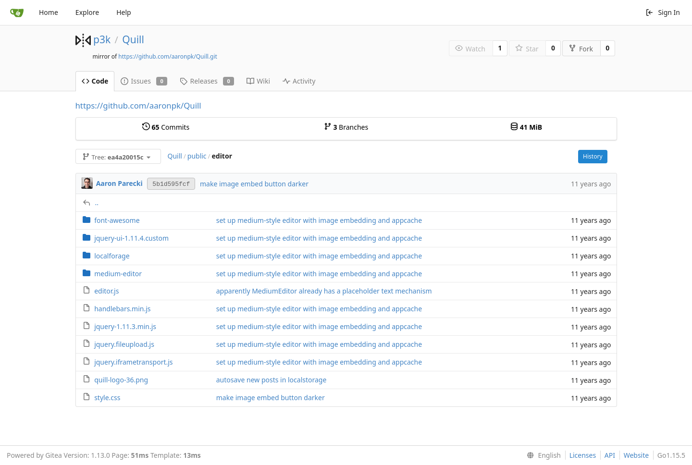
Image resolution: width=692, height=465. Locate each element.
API (610, 455)
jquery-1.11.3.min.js (125, 326)
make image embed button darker (254, 183)
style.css (107, 397)
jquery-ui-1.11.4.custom (131, 238)
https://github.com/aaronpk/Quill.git (167, 56)
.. (97, 202)
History (592, 156)
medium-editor (118, 273)
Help (123, 12)
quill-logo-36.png (121, 379)
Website (636, 455)
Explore (87, 12)
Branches (346, 127)
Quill (133, 39)
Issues (144, 81)
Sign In (662, 12)
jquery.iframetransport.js (133, 362)
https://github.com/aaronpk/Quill (138, 105)
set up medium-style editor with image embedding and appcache (319, 220)
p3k (102, 39)
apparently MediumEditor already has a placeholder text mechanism (324, 290)
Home (48, 12)
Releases (207, 81)
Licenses (582, 455)
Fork (580, 48)
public (197, 155)
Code (95, 81)
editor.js (106, 290)
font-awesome (116, 220)
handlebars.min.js (122, 308)
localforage (111, 255)
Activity (299, 81)
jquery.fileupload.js (124, 344)
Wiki (258, 81)
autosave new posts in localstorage (271, 379)
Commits (165, 127)
